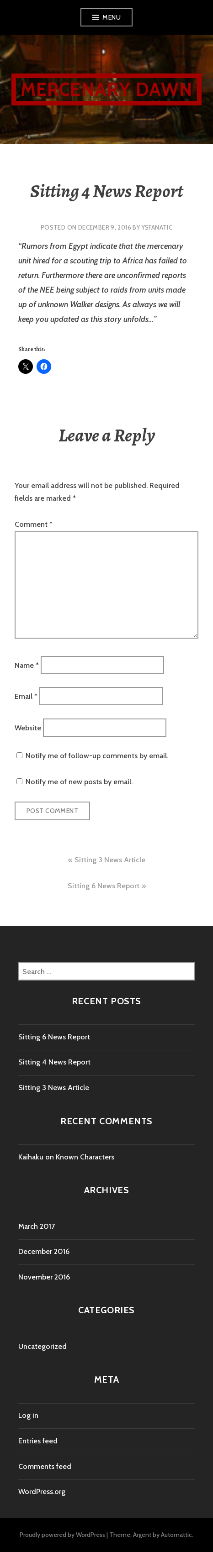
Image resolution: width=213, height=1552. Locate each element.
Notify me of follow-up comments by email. (97, 755)
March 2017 (36, 1226)
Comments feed (44, 1466)
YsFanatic (157, 227)
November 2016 (44, 1277)
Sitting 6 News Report (103, 885)
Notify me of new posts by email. (79, 781)
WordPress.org (41, 1491)
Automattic (176, 1535)
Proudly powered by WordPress (62, 1535)
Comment (34, 524)
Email (26, 696)
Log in (28, 1415)
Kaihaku (30, 1157)
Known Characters (85, 1157)
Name (27, 665)
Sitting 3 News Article (110, 859)
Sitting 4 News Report (54, 1062)
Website (28, 727)
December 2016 (43, 1251)
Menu (111, 17)
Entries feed (38, 1441)
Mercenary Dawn (107, 89)
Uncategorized (42, 1346)
